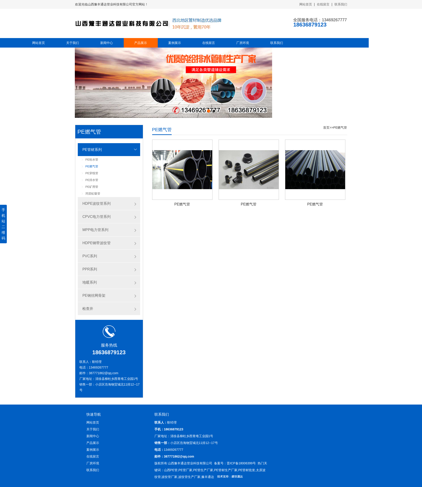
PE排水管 (91, 180)
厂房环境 (181, 43)
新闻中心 (45, 43)
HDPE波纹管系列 (96, 203)
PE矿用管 (91, 186)
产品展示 (79, 43)
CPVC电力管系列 (96, 217)
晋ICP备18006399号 (241, 463)
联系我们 (340, 4)
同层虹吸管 (92, 193)
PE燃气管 (91, 166)
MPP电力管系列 (95, 230)
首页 (326, 127)
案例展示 (113, 43)
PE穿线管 (91, 173)
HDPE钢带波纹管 (96, 243)
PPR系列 (89, 269)
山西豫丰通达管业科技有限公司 (190, 463)
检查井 (87, 309)
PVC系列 (89, 256)
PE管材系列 (92, 150)
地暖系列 (89, 282)
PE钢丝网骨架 (93, 295)
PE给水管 (91, 159)
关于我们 (92, 429)
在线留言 (323, 4)
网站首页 (306, 4)
